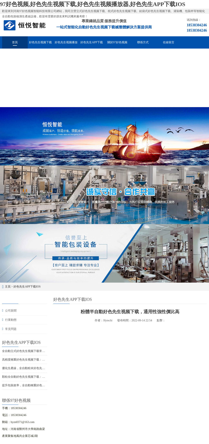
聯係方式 (143, 42)
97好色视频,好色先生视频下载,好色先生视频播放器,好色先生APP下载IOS (92, 4)
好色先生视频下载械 (40, 45)
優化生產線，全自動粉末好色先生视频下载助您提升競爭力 (39, 368)
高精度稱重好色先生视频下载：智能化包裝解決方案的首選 (39, 359)
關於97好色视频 (117, 42)
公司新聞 (11, 310)
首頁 (15, 42)
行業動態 (11, 319)
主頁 (8, 286)
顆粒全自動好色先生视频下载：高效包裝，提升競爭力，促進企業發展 (46, 376)
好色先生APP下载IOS (91, 45)
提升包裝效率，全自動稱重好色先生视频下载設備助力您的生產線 (43, 385)
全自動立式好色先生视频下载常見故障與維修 (30, 351)
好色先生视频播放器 (66, 45)
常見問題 (11, 329)
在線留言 (168, 42)
